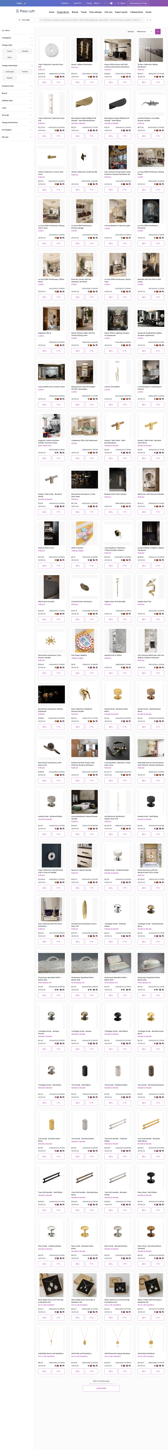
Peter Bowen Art (44, 983)
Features (66, 3)
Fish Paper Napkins (79, 655)
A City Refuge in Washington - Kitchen (150, 388)
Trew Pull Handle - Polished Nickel (115, 1140)
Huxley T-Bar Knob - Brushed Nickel (50, 495)
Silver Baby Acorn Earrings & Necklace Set (83, 1301)
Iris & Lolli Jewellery (46, 1305)
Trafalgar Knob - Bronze (81, 1031)
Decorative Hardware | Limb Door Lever (49, 764)
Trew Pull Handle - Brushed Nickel (115, 1193)
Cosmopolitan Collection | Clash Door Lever (117, 764)
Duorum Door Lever (46, 548)
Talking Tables (77, 551)
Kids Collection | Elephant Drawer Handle (81, 710)
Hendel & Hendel (78, 123)
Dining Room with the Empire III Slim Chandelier (83, 388)
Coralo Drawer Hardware (81, 601)
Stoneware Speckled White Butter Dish (49, 978)
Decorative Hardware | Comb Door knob (83, 495)
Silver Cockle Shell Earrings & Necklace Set (150, 1301)
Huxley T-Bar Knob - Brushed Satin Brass (149, 441)
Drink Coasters (77, 548)
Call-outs (108, 12)
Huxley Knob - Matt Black (148, 816)
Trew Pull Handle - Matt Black (50, 1192)
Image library (63, 12)
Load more (101, 1388)
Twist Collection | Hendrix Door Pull (50, 65)
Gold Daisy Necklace (146, 1353)
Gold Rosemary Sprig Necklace (117, 1353)
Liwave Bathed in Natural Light (117, 226)
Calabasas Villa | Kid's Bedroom (84, 440)
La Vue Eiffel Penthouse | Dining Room (151, 173)
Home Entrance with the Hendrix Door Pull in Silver (148, 871)
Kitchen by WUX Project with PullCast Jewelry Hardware (83, 764)
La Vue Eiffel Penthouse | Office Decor (51, 280)
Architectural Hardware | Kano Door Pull (84, 925)
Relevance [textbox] (141, 32)
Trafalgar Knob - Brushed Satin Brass (151, 1032)
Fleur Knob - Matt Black (147, 1192)
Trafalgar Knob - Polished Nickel (115, 925)
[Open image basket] (149, 20)
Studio (148, 12)
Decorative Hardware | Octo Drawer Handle (49, 656)
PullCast (41, 70)
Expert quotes (121, 12)
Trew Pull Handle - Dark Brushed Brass (84, 1193)
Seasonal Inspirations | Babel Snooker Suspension (150, 334)
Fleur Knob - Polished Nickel (49, 1246)
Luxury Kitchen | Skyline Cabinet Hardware (151, 549)
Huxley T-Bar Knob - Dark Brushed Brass (114, 441)
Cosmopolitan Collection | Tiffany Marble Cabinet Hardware (114, 549)
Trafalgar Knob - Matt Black (116, 1031)
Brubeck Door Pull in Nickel (115, 494)
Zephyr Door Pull (144, 601)
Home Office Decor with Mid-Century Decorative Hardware (116, 65)
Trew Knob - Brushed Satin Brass (49, 1140)
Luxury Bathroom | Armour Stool (51, 387)
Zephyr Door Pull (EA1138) (114, 601)
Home (51, 12)
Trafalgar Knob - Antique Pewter (48, 1032)
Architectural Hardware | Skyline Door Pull (114, 817)
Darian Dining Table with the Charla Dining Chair (83, 334)
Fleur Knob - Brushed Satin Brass (82, 1247)
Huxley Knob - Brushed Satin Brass (116, 710)
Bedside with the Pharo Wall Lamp (149, 280)
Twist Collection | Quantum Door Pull (51, 119)
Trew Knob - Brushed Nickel (82, 1139)
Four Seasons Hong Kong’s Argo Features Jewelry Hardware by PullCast (117, 173)
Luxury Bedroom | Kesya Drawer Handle (84, 817)
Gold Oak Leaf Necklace (81, 1353)
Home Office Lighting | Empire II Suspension (116, 334)
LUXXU (140, 177)
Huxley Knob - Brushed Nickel (50, 816)
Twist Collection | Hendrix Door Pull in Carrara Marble (50, 871)
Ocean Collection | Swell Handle (84, 172)
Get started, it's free (138, 3)
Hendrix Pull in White (112, 655)
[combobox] (144, 31)
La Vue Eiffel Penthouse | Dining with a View (51, 227)
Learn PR (79, 3)
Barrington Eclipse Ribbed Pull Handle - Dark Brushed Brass (83, 119)
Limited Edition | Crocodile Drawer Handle (148, 119)
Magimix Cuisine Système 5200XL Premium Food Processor (48, 441)
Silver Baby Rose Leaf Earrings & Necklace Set (50, 1301)
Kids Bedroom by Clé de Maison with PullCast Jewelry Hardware (151, 764)
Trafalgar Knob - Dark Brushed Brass (150, 925)
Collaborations (136, 12)
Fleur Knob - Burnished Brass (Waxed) (149, 1247)
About (98, 3)
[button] (21, 3)
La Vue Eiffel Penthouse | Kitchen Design (81, 227)
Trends (84, 12)
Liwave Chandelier (112, 387)
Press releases (95, 12)
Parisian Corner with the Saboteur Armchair (81, 280)
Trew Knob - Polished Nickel (115, 1085)
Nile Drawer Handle (46, 601)
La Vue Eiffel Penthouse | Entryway (148, 227)
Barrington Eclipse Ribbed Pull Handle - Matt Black (116, 119)
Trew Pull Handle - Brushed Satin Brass (149, 1140)
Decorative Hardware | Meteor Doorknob (50, 710)
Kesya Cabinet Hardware (81, 64)
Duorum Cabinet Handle (81, 870)
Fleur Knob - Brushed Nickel (115, 1246)
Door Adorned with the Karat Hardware (50, 925)
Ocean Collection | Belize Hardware (148, 65)
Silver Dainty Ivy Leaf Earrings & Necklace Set (117, 1301)
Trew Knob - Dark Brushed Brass (151, 1085)
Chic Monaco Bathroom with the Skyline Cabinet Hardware (151, 656)
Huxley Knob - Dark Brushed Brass (149, 710)
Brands (75, 12)
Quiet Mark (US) (44, 445)
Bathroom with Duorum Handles (151, 494)
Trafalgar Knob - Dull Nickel (49, 1085)
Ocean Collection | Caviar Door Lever (50, 173)
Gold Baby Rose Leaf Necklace (50, 1353)
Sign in (121, 3)
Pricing (89, 3)
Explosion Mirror (44, 333)
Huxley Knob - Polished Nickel (116, 870)
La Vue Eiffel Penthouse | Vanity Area (117, 280)
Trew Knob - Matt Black (80, 1085)
